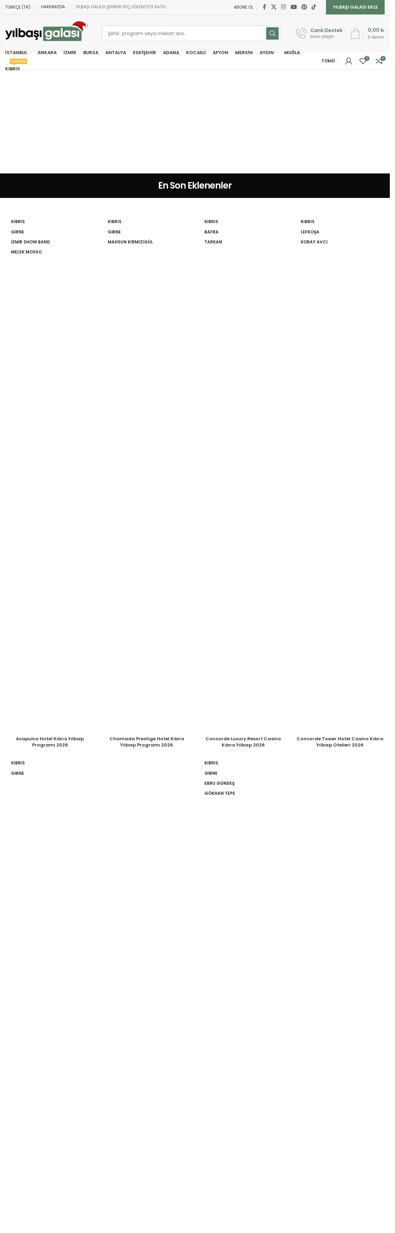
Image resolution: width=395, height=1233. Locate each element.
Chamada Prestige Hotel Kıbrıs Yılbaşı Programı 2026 (146, 741)
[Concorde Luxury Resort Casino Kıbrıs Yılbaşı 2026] (243, 473)
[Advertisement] (197, 121)
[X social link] (274, 7)
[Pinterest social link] (304, 7)
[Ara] (191, 33)
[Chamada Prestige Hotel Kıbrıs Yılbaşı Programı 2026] (147, 473)
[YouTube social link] (293, 7)
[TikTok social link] (314, 7)
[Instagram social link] (283, 7)
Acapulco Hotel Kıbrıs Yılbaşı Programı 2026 (50, 741)
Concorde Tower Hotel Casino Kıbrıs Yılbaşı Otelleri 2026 (340, 741)
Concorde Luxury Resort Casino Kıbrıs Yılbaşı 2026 (243, 741)
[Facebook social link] (264, 7)
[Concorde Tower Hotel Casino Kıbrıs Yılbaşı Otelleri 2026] (340, 473)
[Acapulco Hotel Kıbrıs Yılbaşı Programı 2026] (50, 473)
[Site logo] (46, 33)
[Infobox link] (319, 33)
